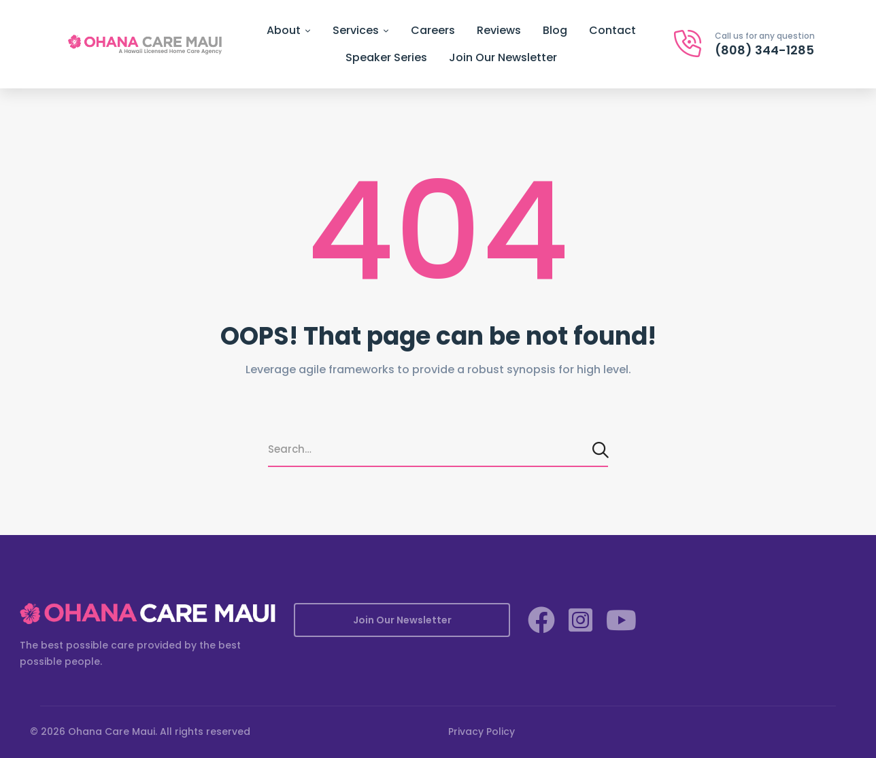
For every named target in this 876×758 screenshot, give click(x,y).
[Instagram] (580, 620)
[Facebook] (541, 620)
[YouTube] (621, 620)
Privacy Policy (481, 731)
